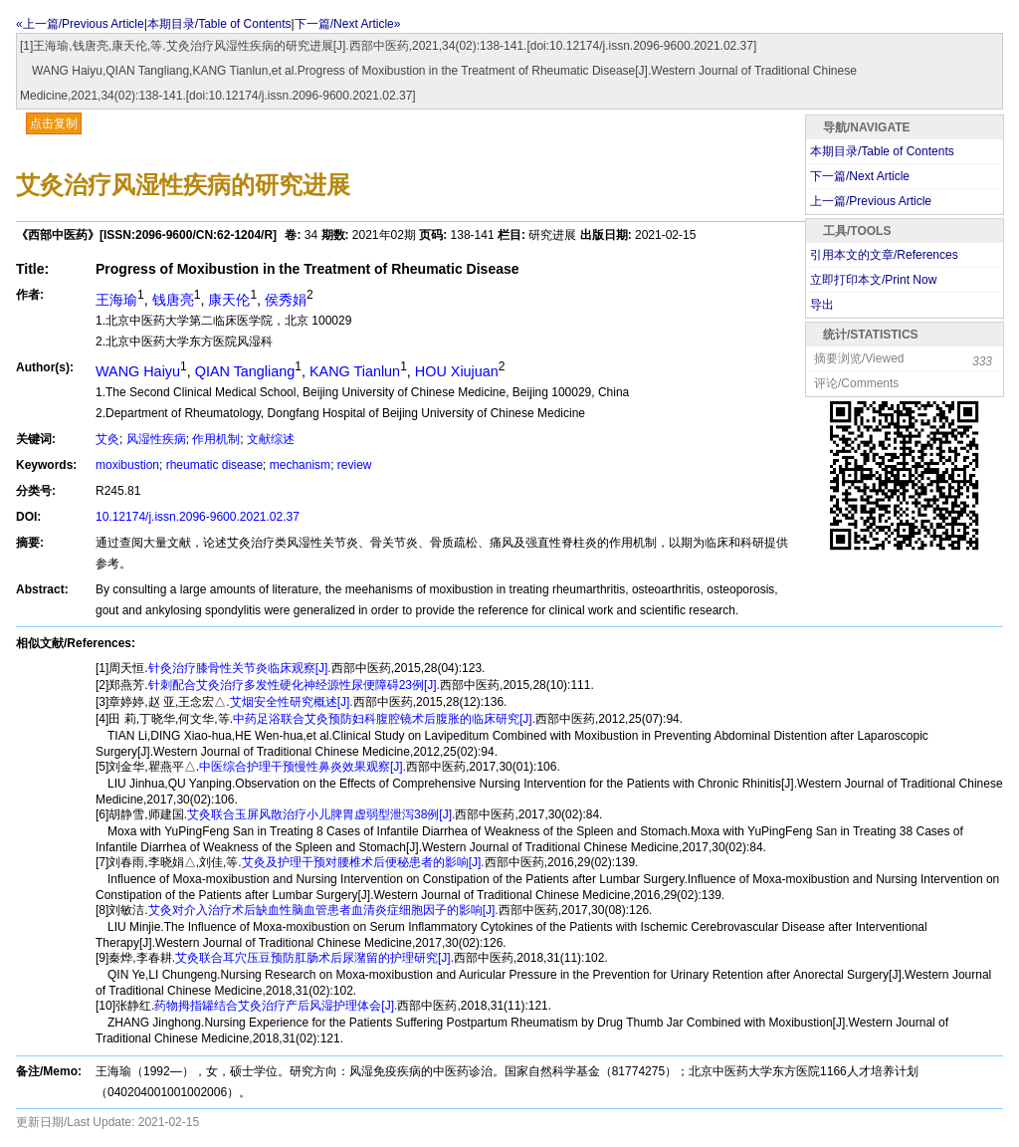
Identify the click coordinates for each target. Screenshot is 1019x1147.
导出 (822, 305)
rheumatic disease (214, 465)
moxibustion (127, 465)
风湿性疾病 (156, 439)
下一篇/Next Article (860, 176)
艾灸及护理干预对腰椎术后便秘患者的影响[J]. (363, 862)
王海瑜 (116, 300)
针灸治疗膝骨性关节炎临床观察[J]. (239, 668)
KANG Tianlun (354, 371)
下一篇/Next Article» (348, 24)
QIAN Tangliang (245, 371)
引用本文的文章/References (884, 255)
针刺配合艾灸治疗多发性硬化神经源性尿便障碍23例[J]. (294, 685)
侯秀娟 (285, 300)
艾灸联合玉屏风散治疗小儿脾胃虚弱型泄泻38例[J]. (321, 814)
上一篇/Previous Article (870, 201)
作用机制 (216, 439)
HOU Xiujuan (457, 371)
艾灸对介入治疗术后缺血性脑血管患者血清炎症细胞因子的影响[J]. (323, 910)
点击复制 (54, 123)
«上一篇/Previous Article (80, 24)
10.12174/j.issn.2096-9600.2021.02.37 (198, 517)
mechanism (300, 465)
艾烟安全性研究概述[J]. (291, 702)
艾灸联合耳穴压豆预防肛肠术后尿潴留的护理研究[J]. (314, 958)
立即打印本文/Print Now (873, 280)
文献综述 (271, 439)
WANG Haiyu (138, 371)
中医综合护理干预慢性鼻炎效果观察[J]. (302, 767)
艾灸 (107, 439)
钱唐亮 (173, 300)
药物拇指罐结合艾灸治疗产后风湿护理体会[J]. (275, 1006)
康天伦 (229, 300)
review (354, 465)
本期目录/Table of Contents (219, 24)
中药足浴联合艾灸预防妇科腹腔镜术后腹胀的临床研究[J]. (384, 719)
